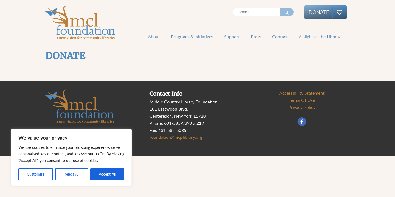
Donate (319, 12)
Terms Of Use (302, 100)
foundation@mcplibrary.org (175, 137)
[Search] (256, 12)
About (154, 36)
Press (256, 36)
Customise (35, 174)
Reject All (71, 174)
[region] (71, 157)
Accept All (107, 174)
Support (232, 36)
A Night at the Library (319, 36)
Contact (280, 36)
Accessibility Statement (302, 92)
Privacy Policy (301, 107)
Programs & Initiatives (192, 36)
